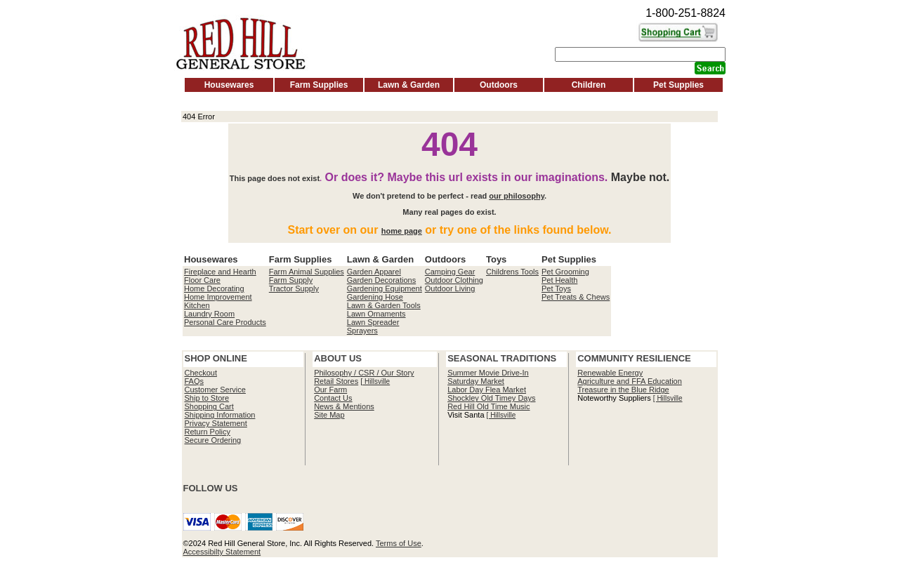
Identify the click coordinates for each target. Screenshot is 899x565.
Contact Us (333, 398)
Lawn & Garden (409, 85)
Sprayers (362, 330)
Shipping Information (220, 415)
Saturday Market (475, 381)
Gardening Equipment (384, 288)
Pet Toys (556, 288)
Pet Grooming (565, 271)
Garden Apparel (374, 271)
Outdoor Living (450, 288)
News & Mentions (344, 406)
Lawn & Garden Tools (384, 305)
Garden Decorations (381, 280)
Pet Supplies (678, 85)
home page (401, 231)
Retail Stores (336, 381)
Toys (496, 259)
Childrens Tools (512, 271)
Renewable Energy (610, 372)
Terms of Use (398, 543)
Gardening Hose (375, 297)
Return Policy (207, 431)
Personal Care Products (225, 322)
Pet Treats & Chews (576, 297)
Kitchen (197, 305)
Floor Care (202, 280)
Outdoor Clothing (454, 280)
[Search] (640, 54)
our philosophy (516, 196)
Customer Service (215, 389)
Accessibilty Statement (222, 551)
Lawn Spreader (373, 322)
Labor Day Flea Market (486, 389)
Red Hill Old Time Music (488, 406)
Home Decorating (214, 288)
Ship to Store (207, 398)
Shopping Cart (209, 406)
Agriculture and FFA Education (629, 381)
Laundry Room (209, 314)
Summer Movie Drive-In (488, 372)
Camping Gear (450, 271)
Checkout (201, 372)
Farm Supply (291, 280)
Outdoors (499, 85)
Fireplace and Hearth (220, 271)
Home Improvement (218, 297)
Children (589, 85)
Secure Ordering (213, 440)
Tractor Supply (294, 288)
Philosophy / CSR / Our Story (364, 372)
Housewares (229, 85)
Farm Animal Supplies (306, 271)
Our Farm (330, 389)
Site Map (329, 415)
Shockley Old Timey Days (491, 398)
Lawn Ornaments (376, 314)
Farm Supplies (319, 85)
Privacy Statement (216, 423)
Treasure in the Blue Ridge (623, 389)
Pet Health (559, 280)
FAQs (194, 381)
